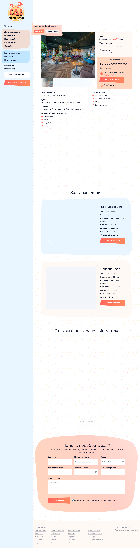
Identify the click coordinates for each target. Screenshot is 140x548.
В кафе (53, 537)
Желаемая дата (81, 468)
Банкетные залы (12, 53)
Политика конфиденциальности (126, 530)
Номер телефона (81, 457)
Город (103, 457)
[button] (44, 55)
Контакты (9, 65)
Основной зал (110, 269)
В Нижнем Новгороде (76, 543)
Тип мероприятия (108, 468)
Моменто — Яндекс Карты (86, 421)
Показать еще (10, 60)
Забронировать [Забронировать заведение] (111, 79)
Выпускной (9, 39)
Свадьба (8, 46)
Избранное (9, 69)
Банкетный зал (111, 206)
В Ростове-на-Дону (95, 533)
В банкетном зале (57, 530)
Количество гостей (56, 468)
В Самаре (91, 537)
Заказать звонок (17, 75)
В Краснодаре (73, 537)
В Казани (71, 533)
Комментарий (54, 478)
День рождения (12, 32)
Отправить (59, 500)
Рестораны (9, 56)
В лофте (54, 540)
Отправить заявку (17, 82)
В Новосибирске (94, 530)
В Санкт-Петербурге (95, 540)
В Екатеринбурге (74, 530)
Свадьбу (38, 543)
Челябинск (9, 26)
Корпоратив (10, 42)
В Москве (71, 540)
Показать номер (106, 68)
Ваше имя (52, 457)
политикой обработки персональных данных (99, 500)
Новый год (9, 35)
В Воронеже (55, 543)
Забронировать (112, 240)
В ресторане (55, 533)
